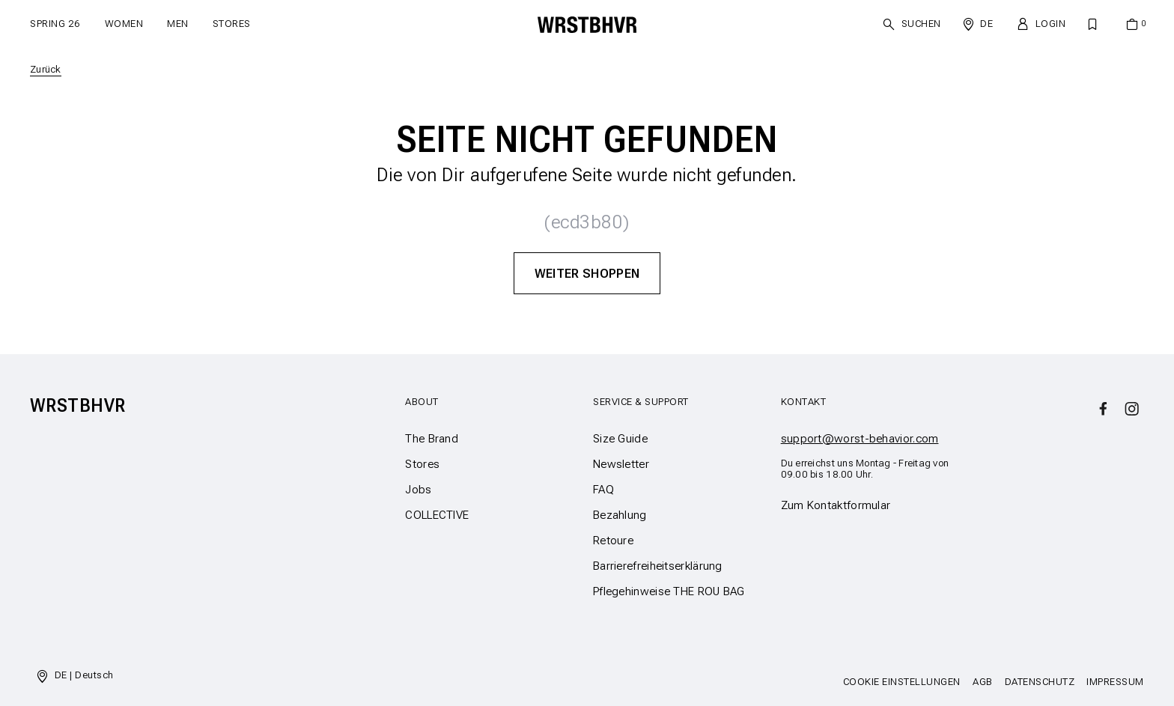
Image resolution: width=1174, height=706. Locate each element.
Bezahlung (620, 515)
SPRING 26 (55, 23)
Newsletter (621, 464)
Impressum (1115, 681)
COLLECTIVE (437, 515)
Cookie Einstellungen (902, 681)
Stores (232, 23)
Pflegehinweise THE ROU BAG (669, 591)
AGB (983, 681)
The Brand (431, 438)
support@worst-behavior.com (860, 438)
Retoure (613, 540)
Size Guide (620, 438)
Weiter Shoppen (587, 273)
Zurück (45, 69)
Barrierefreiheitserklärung (658, 566)
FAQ (603, 489)
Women (124, 23)
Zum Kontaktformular (836, 505)
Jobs (418, 489)
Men (178, 23)
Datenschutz (1040, 681)
